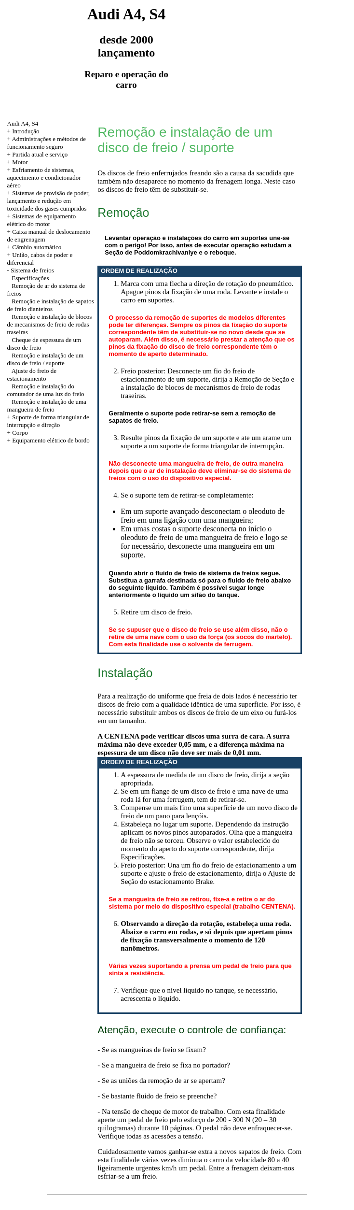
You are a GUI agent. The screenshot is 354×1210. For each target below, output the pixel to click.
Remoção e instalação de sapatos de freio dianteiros (50, 305)
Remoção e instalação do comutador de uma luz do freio (45, 390)
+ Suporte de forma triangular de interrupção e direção (48, 420)
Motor (20, 162)
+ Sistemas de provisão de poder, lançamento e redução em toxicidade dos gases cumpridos (48, 200)
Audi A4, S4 (23, 123)
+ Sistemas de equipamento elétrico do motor (41, 220)
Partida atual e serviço (40, 154)
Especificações (30, 278)
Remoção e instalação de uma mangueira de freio (46, 405)
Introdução (25, 131)
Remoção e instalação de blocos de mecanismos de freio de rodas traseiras (49, 324)
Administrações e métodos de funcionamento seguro (46, 142)
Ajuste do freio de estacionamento (32, 374)
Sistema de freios (32, 270)
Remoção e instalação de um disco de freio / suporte (45, 359)
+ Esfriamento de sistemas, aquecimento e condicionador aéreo (44, 177)
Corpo (20, 432)
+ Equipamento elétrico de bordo (48, 440)
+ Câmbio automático (34, 247)
